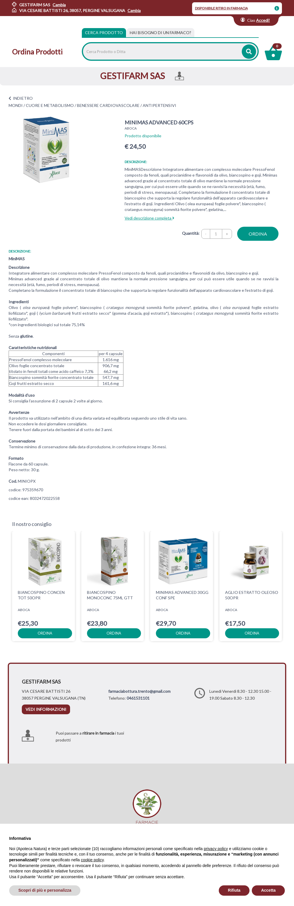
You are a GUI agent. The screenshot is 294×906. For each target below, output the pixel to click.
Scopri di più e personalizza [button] (44, 890)
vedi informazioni (46, 709)
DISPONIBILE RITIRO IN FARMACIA (221, 8)
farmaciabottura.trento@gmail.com (139, 691)
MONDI (16, 105)
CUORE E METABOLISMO (50, 105)
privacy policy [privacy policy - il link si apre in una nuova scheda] (216, 848)
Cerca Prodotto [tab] (104, 32)
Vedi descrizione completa (149, 218)
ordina (258, 233)
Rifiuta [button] (234, 890)
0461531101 (138, 698)
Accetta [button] (268, 890)
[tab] (160, 32)
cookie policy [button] (92, 860)
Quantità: (191, 233)
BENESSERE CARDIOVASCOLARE (108, 105)
